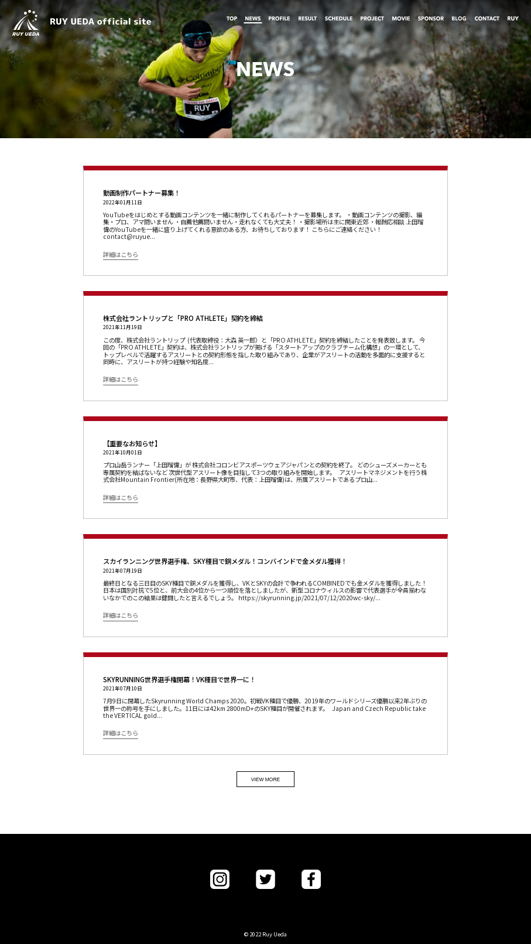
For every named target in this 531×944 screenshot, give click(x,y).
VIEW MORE (265, 779)
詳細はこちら (120, 255)
